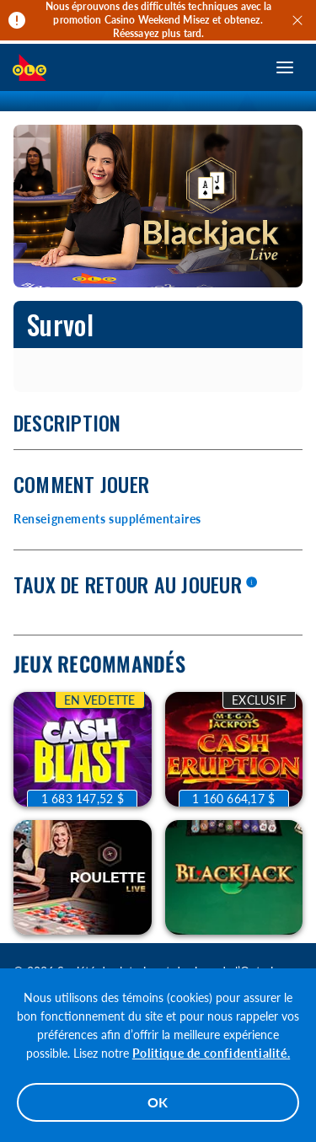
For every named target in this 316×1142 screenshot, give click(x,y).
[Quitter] (299, 20)
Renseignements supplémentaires (107, 519)
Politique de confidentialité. (211, 1053)
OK (158, 1102)
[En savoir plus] (251, 583)
